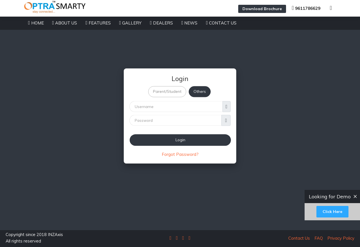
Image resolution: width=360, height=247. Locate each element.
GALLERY (130, 23)
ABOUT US (64, 23)
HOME (36, 23)
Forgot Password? (180, 154)
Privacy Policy (339, 238)
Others (200, 91)
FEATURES (98, 23)
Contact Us (299, 238)
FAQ (317, 238)
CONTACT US (221, 23)
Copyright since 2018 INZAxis (34, 238)
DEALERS (161, 23)
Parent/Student (167, 91)
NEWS (189, 23)
